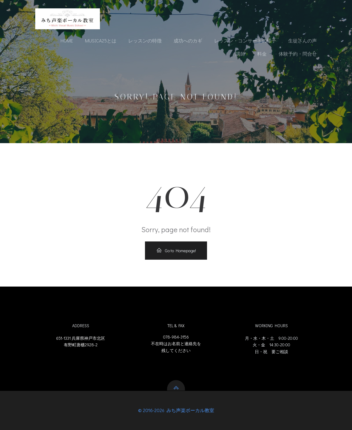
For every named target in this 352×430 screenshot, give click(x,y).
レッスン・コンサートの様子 (245, 40)
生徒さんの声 (302, 40)
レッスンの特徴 (145, 40)
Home (67, 40)
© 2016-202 (150, 410)
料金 (262, 54)
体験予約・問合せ (298, 54)
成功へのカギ (188, 40)
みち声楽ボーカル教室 (189, 410)
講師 (240, 54)
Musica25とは (100, 40)
